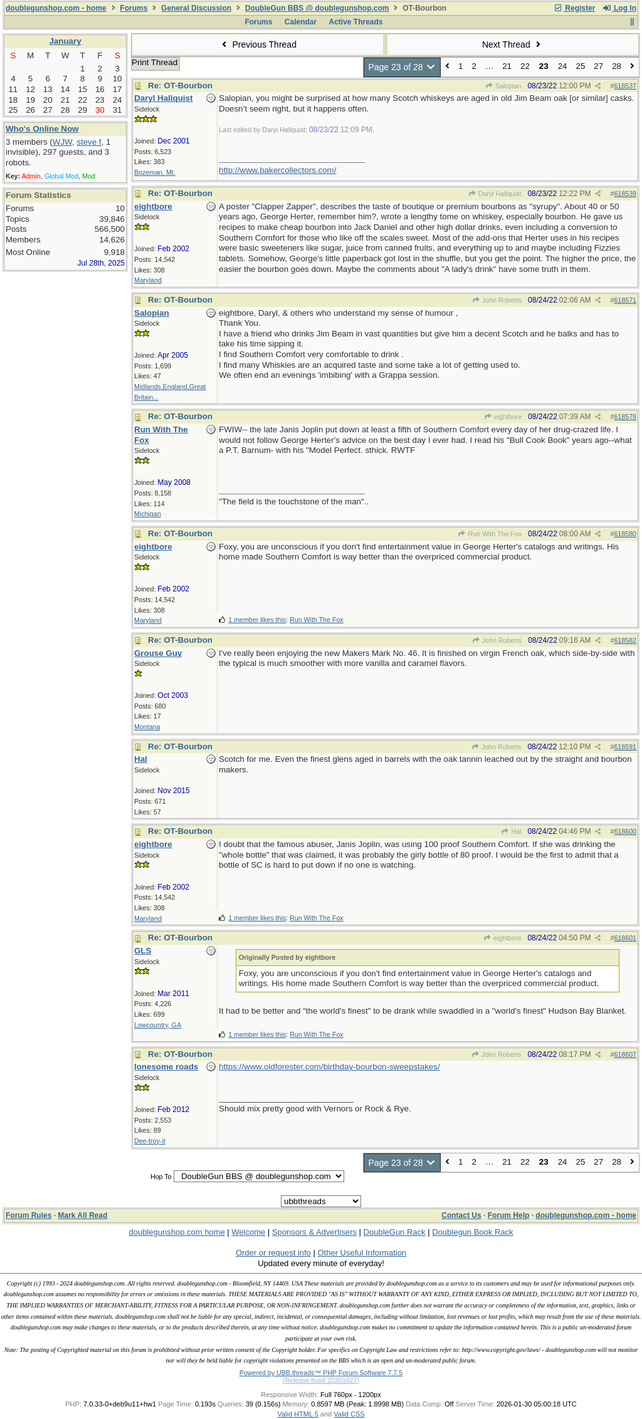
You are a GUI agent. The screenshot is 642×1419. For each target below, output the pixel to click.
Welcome (248, 1232)
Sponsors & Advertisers (314, 1232)
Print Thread (154, 62)
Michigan (147, 513)
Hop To (161, 1176)
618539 (625, 193)
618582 (625, 640)
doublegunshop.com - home (56, 8)
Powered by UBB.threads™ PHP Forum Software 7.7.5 (321, 1372)
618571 (625, 300)
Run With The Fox (490, 534)
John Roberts (496, 300)
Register (574, 8)
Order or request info (273, 1252)
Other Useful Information (361, 1252)
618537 (625, 86)
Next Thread (513, 44)
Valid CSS (349, 1414)
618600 (625, 831)
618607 (625, 1054)
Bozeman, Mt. (155, 172)
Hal (511, 831)
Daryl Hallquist (494, 193)
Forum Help (509, 1215)
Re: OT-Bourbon (180, 85)
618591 (625, 747)
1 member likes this (257, 619)
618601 (625, 938)
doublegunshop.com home (176, 1232)
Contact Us (461, 1215)
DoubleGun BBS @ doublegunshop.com (317, 8)
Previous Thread (258, 44)
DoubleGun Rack (395, 1232)
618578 (625, 416)
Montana (147, 726)
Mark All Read (82, 1215)
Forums (133, 8)
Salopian (503, 86)
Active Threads (356, 22)
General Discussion (196, 8)
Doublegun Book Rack (472, 1232)
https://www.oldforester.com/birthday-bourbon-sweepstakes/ (329, 1066)
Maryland (148, 280)
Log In (619, 8)
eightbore (502, 416)
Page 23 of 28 (402, 67)
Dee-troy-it (150, 1141)
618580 (625, 534)
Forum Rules (28, 1215)
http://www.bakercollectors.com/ (277, 170)
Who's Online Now (42, 128)
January (65, 41)
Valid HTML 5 (297, 1414)
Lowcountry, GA (157, 1025)
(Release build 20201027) (321, 1380)
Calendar (301, 22)
